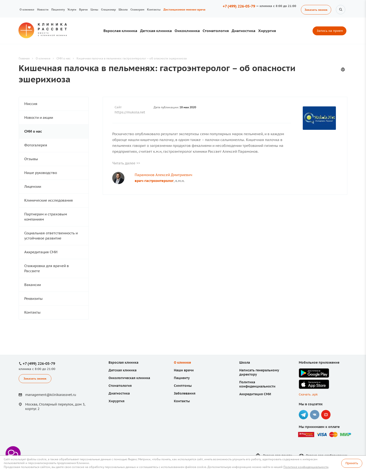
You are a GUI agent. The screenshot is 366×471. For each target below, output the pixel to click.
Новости (43, 9)
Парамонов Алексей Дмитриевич (163, 175)
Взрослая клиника (120, 30)
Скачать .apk (308, 394)
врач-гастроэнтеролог (154, 180)
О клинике (27, 9)
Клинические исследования (48, 200)
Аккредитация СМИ (40, 252)
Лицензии (32, 186)
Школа (123, 9)
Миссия (30, 103)
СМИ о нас (33, 131)
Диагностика (243, 30)
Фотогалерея (35, 145)
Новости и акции (38, 117)
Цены (94, 9)
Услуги (71, 9)
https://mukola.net (130, 112)
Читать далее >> (126, 163)
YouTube (326, 414)
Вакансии (32, 285)
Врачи (83, 9)
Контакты (154, 9)
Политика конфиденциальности (257, 384)
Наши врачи (184, 370)
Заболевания (184, 393)
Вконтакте (314, 414)
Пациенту (58, 9)
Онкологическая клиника (129, 378)
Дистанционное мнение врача (184, 9)
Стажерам (137, 9)
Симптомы (183, 386)
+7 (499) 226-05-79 (239, 6)
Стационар (108, 9)
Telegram (303, 414)
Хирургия (267, 30)
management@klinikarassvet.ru (50, 395)
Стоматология (216, 30)
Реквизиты (33, 298)
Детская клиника (156, 30)
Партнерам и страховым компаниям (45, 216)
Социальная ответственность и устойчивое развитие (51, 235)
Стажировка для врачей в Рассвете (46, 268)
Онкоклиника (187, 30)
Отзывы (31, 159)
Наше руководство (40, 172)
